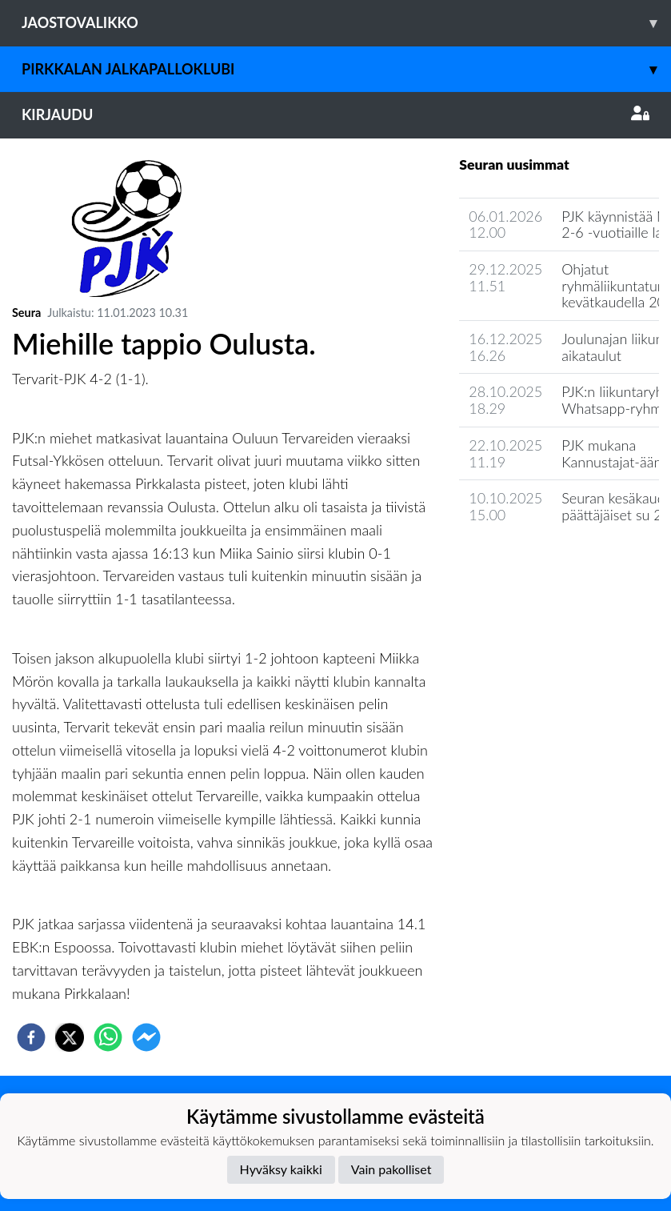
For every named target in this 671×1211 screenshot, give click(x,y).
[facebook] (31, 1037)
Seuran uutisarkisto (530, 560)
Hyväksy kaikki (281, 1169)
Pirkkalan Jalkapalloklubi (346, 69)
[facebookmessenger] (146, 1037)
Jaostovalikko (346, 23)
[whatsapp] (108, 1037)
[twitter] (69, 1037)
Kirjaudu (335, 114)
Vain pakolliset (391, 1169)
